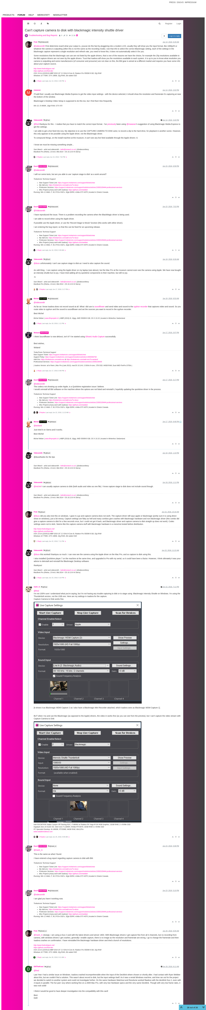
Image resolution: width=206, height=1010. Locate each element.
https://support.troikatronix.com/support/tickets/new (76, 183)
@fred (36, 124)
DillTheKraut (38, 967)
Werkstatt (43, 15)
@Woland (52, 422)
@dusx (37, 263)
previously (111, 124)
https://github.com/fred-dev (43, 71)
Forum (21, 15)
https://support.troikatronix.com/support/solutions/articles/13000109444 (76, 362)
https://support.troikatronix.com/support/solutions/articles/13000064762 (71, 357)
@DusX (47, 259)
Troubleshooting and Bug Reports (43, 35)
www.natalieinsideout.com (43, 832)
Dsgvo (180, 2)
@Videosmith (43, 42)
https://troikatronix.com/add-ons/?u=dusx (63, 185)
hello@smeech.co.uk (68, 149)
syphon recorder (140, 306)
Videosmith (38, 120)
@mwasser (131, 124)
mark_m (37, 587)
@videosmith (39, 46)
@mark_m (52, 846)
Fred (35, 42)
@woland (38, 426)
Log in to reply (174, 36)
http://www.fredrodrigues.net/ (44, 69)
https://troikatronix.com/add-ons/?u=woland (82, 359)
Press (172, 2)
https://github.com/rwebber (78, 190)
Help (31, 15)
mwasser (37, 90)
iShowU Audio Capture (95, 336)
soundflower (99, 306)
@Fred (47, 120)
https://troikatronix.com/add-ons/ (52, 359)
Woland (37, 333)
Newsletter (60, 15)
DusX (36, 166)
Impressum (190, 2)
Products (8, 15)
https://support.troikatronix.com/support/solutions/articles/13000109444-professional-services (88, 187)
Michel (36, 299)
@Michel (47, 482)
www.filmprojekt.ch (52, 318)
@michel (37, 486)
